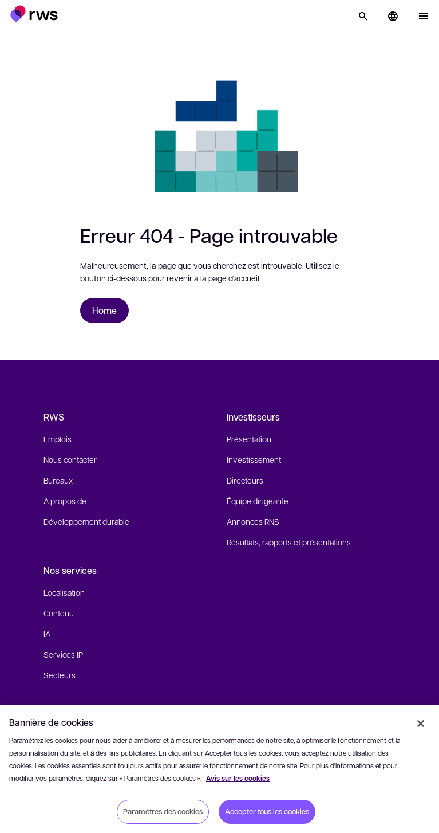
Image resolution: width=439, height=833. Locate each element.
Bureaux (58, 480)
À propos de (64, 501)
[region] (219, 769)
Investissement (254, 459)
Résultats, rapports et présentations (289, 542)
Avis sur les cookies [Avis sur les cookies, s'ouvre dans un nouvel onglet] (238, 778)
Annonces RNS (253, 521)
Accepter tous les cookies (267, 811)
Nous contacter (70, 459)
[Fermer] (420, 723)
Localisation (64, 592)
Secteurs (59, 675)
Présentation (249, 439)
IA (46, 633)
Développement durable (86, 521)
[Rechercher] (363, 16)
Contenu (58, 613)
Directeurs (245, 480)
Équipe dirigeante (257, 501)
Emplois (57, 439)
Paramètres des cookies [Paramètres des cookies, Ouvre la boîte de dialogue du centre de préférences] (163, 811)
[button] (34, 14)
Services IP (63, 654)
